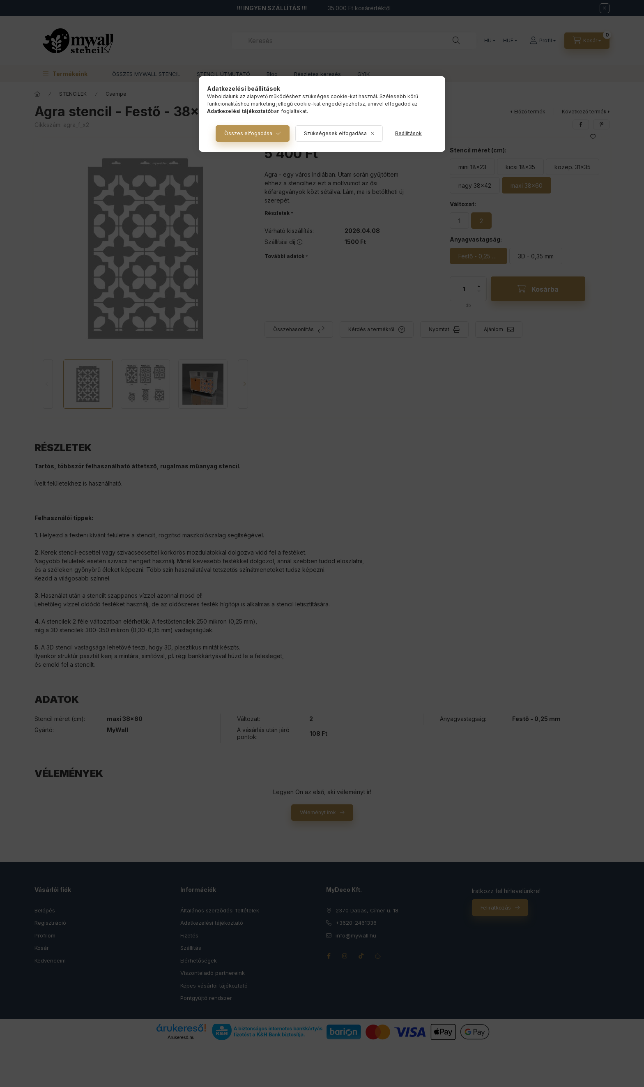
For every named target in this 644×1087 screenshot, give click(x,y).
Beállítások (408, 133)
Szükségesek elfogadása (335, 133)
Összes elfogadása (248, 133)
